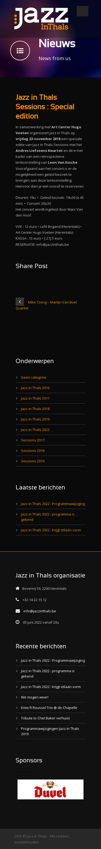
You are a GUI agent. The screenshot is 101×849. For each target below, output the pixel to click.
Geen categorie (33, 377)
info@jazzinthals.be (39, 611)
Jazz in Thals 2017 (35, 398)
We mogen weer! (34, 697)
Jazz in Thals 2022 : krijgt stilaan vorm (51, 530)
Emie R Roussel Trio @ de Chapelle (49, 707)
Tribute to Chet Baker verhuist (45, 718)
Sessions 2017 (32, 440)
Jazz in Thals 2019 (35, 419)
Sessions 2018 (32, 450)
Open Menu (82, 11)
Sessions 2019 (32, 461)
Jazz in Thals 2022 (35, 429)
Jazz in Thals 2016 (35, 387)
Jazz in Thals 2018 (35, 408)
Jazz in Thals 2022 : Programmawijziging (53, 503)
